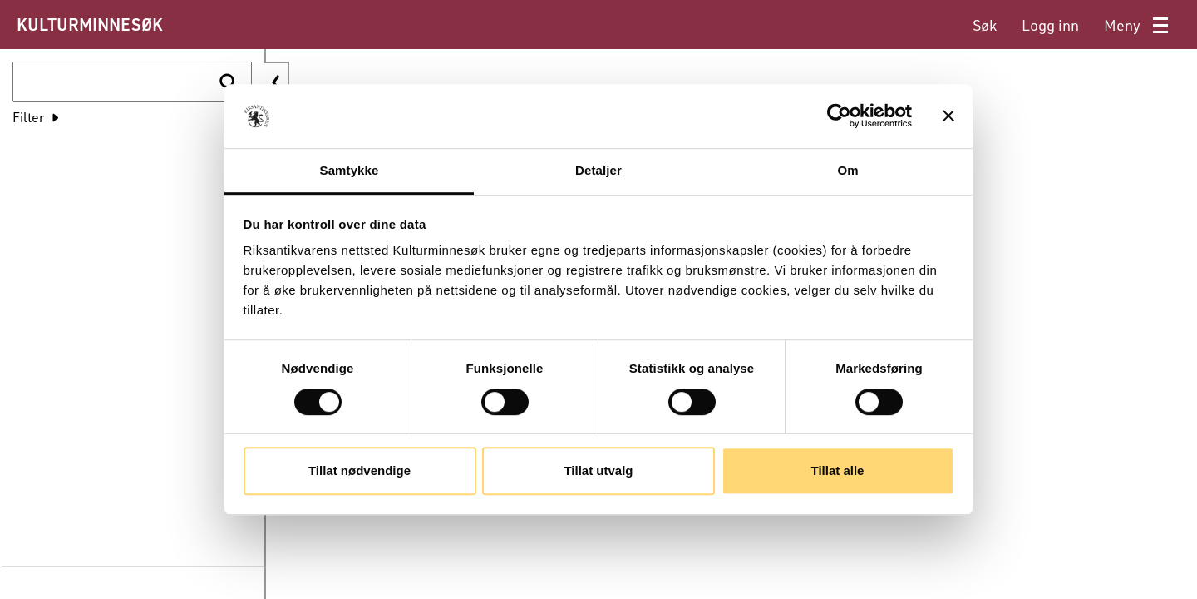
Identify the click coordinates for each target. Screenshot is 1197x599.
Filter (28, 117)
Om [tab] (847, 170)
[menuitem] (984, 25)
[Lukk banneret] (948, 116)
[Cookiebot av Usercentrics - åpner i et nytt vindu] (839, 116)
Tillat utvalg (598, 470)
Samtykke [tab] (349, 170)
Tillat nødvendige (359, 470)
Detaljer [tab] (598, 170)
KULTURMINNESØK (89, 24)
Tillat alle (837, 470)
